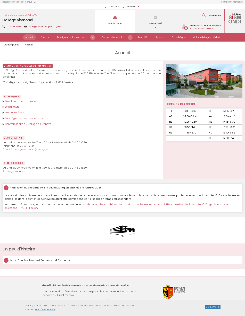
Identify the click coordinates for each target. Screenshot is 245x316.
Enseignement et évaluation (72, 37)
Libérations (114, 6)
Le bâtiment (12, 106)
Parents (44, 37)
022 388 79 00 (14, 26)
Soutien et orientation (113, 37)
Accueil (29, 37)
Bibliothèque (179, 37)
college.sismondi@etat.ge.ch (45, 26)
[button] (92, 37)
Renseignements (13, 171)
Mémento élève (14, 112)
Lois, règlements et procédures (24, 118)
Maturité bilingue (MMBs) (206, 37)
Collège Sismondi (17, 20)
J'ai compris (212, 308)
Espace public (11, 44)
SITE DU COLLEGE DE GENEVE (21, 15)
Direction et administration (21, 101)
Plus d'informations (45, 311)
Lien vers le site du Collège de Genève (28, 124)
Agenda (160, 37)
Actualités (143, 37)
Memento (131, 6)
